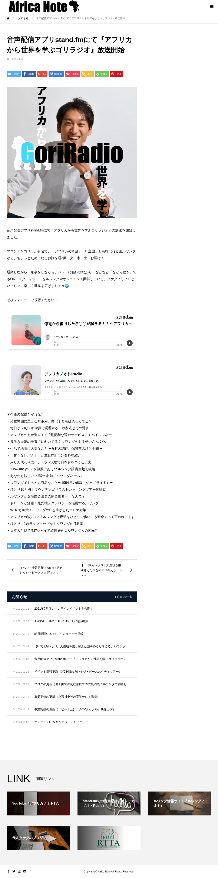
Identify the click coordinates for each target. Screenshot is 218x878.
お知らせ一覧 (124, 597)
